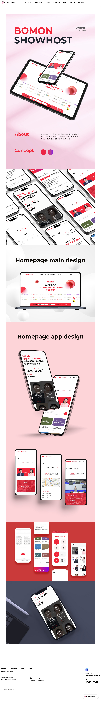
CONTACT (81, 3)
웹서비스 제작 (28, 3)
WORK (65, 3)
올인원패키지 (38, 3)
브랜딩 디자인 (56, 3)
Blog (22, 668)
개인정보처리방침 (11, 689)
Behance (3, 668)
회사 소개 (72, 3)
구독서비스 (47, 3)
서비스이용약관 (4, 689)
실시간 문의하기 (90, 697)
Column (30, 668)
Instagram (14, 668)
